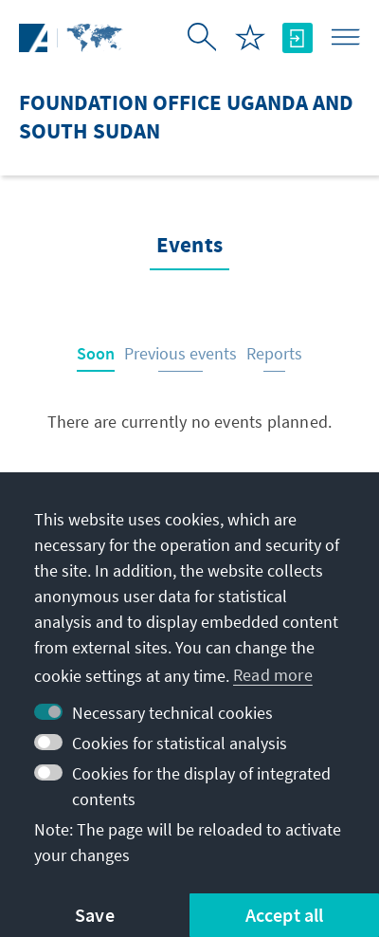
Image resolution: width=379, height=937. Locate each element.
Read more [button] (273, 675)
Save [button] (95, 915)
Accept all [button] (284, 915)
